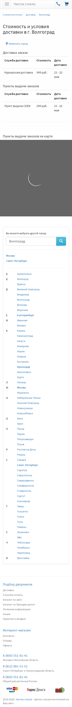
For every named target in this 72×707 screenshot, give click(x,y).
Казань (21, 330)
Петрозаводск (25, 439)
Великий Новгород (28, 289)
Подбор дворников (17, 584)
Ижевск (21, 325)
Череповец (23, 553)
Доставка (8, 590)
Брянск (21, 284)
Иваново (22, 320)
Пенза (20, 429)
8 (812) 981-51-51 (15, 666)
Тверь (20, 506)
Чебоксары (23, 542)
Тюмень (21, 527)
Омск (20, 418)
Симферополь (25, 485)
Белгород (22, 279)
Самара (21, 460)
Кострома (23, 361)
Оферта (7, 645)
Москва (10, 255)
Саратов (22, 470)
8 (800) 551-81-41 (15, 655)
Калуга (21, 341)
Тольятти (22, 511)
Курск (20, 377)
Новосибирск (25, 413)
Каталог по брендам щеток (19, 604)
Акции (6, 614)
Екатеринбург (25, 315)
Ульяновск (23, 532)
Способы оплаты (13, 595)
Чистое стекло (25, 4)
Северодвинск (25, 480)
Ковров (21, 356)
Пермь (21, 434)
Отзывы (7, 640)
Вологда (22, 305)
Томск (20, 516)
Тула (20, 522)
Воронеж (22, 310)
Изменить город (16, 43)
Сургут (21, 496)
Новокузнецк (25, 408)
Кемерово (23, 346)
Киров (21, 351)
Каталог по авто (12, 599)
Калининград (25, 336)
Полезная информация (16, 609)
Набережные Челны (29, 398)
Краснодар (23, 367)
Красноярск (24, 372)
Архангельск (24, 274)
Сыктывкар (23, 501)
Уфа (19, 537)
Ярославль (23, 558)
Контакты (8, 636)
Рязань (21, 454)
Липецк (21, 382)
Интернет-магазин (17, 630)
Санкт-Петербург (16, 261)
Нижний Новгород (28, 403)
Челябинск (23, 547)
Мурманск (23, 392)
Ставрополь (24, 491)
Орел (20, 423)
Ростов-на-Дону (26, 449)
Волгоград (23, 299)
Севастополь (24, 475)
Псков (20, 444)
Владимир (23, 294)
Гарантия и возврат (14, 619)
